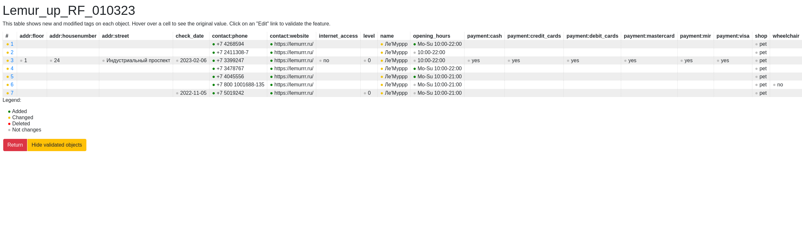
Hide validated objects (57, 145)
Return (15, 145)
